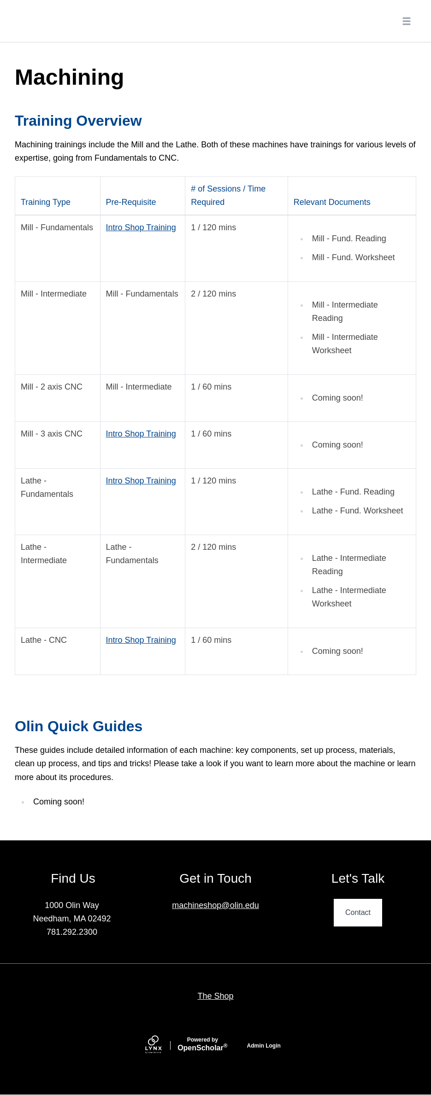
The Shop (215, 996)
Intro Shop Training (141, 227)
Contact (358, 912)
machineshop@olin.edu (215, 905)
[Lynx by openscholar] (161, 1045)
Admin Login (264, 1046)
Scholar (202, 1044)
